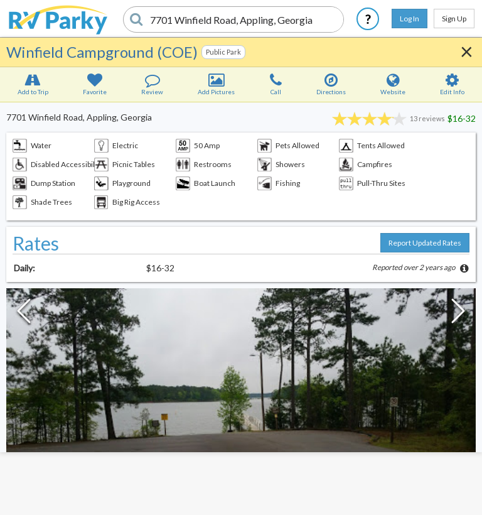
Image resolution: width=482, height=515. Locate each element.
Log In (409, 18)
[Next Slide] (458, 314)
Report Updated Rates (424, 242)
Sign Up (454, 18)
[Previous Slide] (23, 314)
